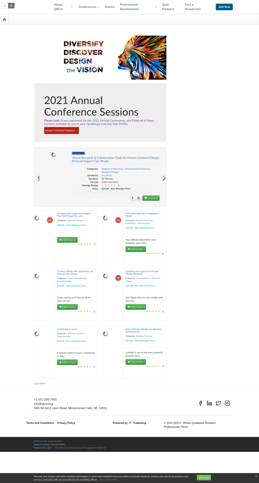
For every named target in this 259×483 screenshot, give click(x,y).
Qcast (41, 300)
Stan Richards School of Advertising (49, 354)
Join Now (224, 5)
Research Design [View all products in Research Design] (168, 170)
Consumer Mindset (44, 167)
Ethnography (58, 204)
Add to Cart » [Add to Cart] (126, 237)
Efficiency (78, 193)
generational (54, 221)
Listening (62, 241)
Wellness (68, 391)
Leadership (54, 237)
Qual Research (52, 301)
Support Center (41, 465)
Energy (50, 201)
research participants (73, 321)
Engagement (59, 201)
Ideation (55, 224)
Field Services (57, 211)
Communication (45, 56)
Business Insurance (57, 140)
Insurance (47, 231)
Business (57, 137)
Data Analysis (42, 180)
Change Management (45, 147)
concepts (57, 157)
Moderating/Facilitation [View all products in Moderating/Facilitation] (196, 166)
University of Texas (67, 374)
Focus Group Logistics (62, 214)
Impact (62, 224)
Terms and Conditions (40, 444)
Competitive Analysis (44, 157)
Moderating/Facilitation (49, 70)
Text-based (54, 364)
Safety (50, 334)
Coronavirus (72, 167)
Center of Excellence (58, 144)
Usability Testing (43, 377)
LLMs (76, 241)
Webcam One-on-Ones (45, 391)
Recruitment (63, 311)
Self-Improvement (43, 341)
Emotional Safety (51, 197)
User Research (65, 377)
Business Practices (46, 49)
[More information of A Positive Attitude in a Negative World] (200, 212)
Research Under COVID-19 (72, 328)
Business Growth (43, 140)
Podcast (59, 284)
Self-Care (69, 338)
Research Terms (42, 328)
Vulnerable (47, 387)
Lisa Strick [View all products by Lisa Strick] (165, 173)
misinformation (79, 251)
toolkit (39, 368)
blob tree (60, 130)
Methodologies (52, 251)
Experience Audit (43, 208)
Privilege (81, 284)
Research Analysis (59, 318)
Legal (69, 237)
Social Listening (68, 344)
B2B (82, 124)
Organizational (42, 277)
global (73, 221)
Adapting (69, 114)
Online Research (72, 270)
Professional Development (138, 6)
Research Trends (55, 328)
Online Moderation (69, 267)
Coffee (62, 150)
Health (39, 224)
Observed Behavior (44, 264)
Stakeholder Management (46, 351)
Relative (47, 315)
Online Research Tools (65, 274)
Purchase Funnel (72, 297)
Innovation (49, 227)
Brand (67, 130)
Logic (81, 241)
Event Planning (70, 204)
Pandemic (60, 277)
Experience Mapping (58, 208)
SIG (78, 341)
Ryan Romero (42, 334)
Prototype (40, 297)
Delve (67, 187)
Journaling (61, 234)
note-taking (56, 261)
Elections (40, 197)
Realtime (45, 311)
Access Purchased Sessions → (120, 128)
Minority (69, 251)
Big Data (67, 127)
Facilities (79, 208)
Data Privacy (77, 180)
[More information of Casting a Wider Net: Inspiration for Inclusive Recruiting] (134, 270)
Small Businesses (43, 344)
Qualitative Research (65, 305)
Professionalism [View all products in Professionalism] (202, 221)
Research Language (57, 321)
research (48, 318)
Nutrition (64, 261)
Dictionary (65, 190)
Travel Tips (52, 368)
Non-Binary (46, 261)
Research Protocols (58, 324)
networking (77, 257)
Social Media (79, 344)
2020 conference (59, 101)
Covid (56, 170)
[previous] (95, 175)
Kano (68, 234)
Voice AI (59, 384)
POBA (48, 284)
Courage (49, 170)
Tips (75, 364)
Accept (204, 477)
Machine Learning (53, 244)
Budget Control (42, 134)
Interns (80, 231)
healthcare (47, 224)
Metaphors (41, 251)
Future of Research (71, 217)
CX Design (73, 177)
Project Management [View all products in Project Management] (136, 276)
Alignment (49, 120)
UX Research (51, 381)
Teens (83, 361)
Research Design (45, 90)
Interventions (42, 234)
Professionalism (45, 76)
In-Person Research (77, 227)
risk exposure (76, 331)
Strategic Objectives (44, 358)
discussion (74, 190)
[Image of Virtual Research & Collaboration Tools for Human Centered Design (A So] (112, 152)
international (71, 231)
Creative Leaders (65, 170)
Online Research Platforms (46, 274)
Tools (45, 368)
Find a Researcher (194, 6)
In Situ (68, 224)
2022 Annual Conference (46, 110)
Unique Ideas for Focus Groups (48, 374)
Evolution (80, 204)
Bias (61, 127)
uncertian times (76, 368)
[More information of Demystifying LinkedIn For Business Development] (202, 328)
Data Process (42, 183)
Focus (80, 211)
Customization (63, 177)
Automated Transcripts (71, 124)
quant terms (72, 308)
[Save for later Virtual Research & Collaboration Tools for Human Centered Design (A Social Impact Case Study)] (197, 196)
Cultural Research (43, 177)
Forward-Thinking (78, 214)
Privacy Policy (66, 444)
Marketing (54, 247)
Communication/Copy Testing (71, 154)
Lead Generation (43, 237)
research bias (71, 318)
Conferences (87, 5)
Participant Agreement (45, 280)
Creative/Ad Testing (62, 173)
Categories (18, 17)
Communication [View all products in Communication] (202, 276)
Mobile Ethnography (61, 254)
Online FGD (74, 264)
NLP (38, 261)
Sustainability (55, 361)
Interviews (52, 234)
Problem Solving (50, 287)
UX (72, 377)
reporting (40, 318)
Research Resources (74, 324)
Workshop (59, 394)
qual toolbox (62, 301)
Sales (56, 334)
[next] (222, 175)
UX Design (79, 377)
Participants (59, 280)
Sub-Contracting (43, 361)
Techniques (66, 361)
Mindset (62, 251)
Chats (63, 147)
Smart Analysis (56, 344)
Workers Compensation (45, 394)
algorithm (40, 120)
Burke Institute (66, 134)
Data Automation (54, 180)
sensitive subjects (69, 341)
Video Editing (74, 381)
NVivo (72, 261)
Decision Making (43, 187)
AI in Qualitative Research (55, 117)
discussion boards (43, 193)
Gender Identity (43, 221)
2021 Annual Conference (53, 105)
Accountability (51, 114)
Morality (68, 257)
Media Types (35, 17)
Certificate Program (74, 144)
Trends (60, 368)
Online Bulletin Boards (60, 264)
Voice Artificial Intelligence (72, 384)
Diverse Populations (58, 193)
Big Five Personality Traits (46, 130)
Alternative (58, 120)
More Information (108, 479)
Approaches (58, 124)
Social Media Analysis (45, 348)
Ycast (76, 394)
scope (62, 334)
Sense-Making (57, 341)
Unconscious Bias (43, 371)
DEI (52, 187)
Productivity (61, 287)
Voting (39, 387)
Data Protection (53, 183)
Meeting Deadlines (75, 247)
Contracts (63, 167)
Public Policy (60, 297)
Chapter (57, 147)
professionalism (62, 290)
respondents (50, 331)
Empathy (62, 197)
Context (55, 167)
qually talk (40, 308)
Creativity (73, 173)
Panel (67, 277)
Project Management (47, 83)
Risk (68, 331)
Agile (39, 117)
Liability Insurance (43, 241)
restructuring (61, 331)
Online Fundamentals (44, 267)
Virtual (39, 384)
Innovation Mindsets (62, 227)
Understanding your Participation (63, 371)
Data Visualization (67, 183)
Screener (68, 334)
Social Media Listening (62, 348)
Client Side (41, 150)
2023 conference (67, 110)
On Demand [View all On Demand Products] (137, 151)
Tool (80, 364)
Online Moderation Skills (46, 270)
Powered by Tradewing (129, 444)
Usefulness (54, 377)
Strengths (78, 358)
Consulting (42, 63)
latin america (76, 234)
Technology (75, 361)
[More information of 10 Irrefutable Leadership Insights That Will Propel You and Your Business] (133, 212)
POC (53, 284)
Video (66, 381)
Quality (76, 305)
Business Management (74, 140)
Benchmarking (42, 127)
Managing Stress (67, 244)
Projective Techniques (61, 294)
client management (73, 147)
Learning (63, 237)
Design (73, 187)
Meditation (63, 247)
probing (40, 287)
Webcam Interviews (73, 387)
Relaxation (55, 315)
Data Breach (66, 180)
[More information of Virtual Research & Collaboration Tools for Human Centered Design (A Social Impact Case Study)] (191, 196)
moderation (60, 257)
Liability (75, 237)
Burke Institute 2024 (44, 137)
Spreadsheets (76, 348)
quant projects (51, 308)
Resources (41, 331)
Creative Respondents (45, 173)
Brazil (73, 130)
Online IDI (57, 267)
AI (43, 117)
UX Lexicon (41, 381)
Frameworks (41, 217)
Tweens (67, 368)
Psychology (50, 297)
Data (80, 177)
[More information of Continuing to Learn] (126, 327)
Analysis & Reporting (47, 42)
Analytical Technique (44, 124)
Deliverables (59, 187)
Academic (40, 114)
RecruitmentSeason (76, 311)
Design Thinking (43, 190)
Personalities (69, 280)
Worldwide (68, 394)
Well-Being (59, 391)
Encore (41, 200)
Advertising (78, 114)
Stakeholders (61, 351)
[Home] (4, 17)
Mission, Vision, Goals (45, 254)
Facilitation (71, 208)
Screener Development (45, 338)
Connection (66, 163)
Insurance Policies (59, 231)
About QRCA (61, 6)
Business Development (69, 137)
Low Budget (41, 244)
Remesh (63, 315)
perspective (79, 280)
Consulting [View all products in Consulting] (189, 221)
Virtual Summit (49, 384)
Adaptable (61, 114)
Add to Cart (209, 195)
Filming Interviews (69, 211)
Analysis (68, 120)
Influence (40, 227)
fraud (49, 217)
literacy (69, 241)
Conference (49, 161)
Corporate (41, 170)
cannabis (40, 144)
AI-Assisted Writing (72, 117)
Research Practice (43, 324)
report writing (72, 315)
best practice (53, 127)
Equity (67, 201)
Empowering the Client (75, 197)
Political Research (70, 284)
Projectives (74, 294)
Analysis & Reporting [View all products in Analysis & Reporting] (170, 166)
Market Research (43, 247)
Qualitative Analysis (46, 304)
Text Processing (42, 364)
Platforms (40, 284)
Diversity (70, 193)
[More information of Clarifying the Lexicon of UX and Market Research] (200, 270)
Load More (98, 381)
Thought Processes (66, 364)
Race (39, 311)
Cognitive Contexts (72, 150)
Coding (55, 150)
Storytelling (68, 354)
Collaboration (42, 154)
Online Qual (60, 270)
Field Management (44, 211)
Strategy (70, 358)
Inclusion (76, 224)
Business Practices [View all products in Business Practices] (135, 218)
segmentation (60, 338)
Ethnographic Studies (44, 204)
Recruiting (53, 311)
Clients (49, 150)
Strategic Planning (59, 358)
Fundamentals (58, 217)
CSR (79, 173)
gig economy (64, 221)
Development (55, 190)
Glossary (80, 221)
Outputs (52, 277)
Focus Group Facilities (45, 214)
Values (60, 381)
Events (108, 6)
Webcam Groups (59, 387)
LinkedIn (55, 241)
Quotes (80, 308)
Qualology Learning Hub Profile (165, 122)
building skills (54, 134)
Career (47, 144)
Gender (82, 217)
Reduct (39, 315)
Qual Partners (168, 6)
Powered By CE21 (43, 468)
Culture (54, 177)
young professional (44, 397)
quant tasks (62, 308)
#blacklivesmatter (43, 102)
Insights (40, 231)
